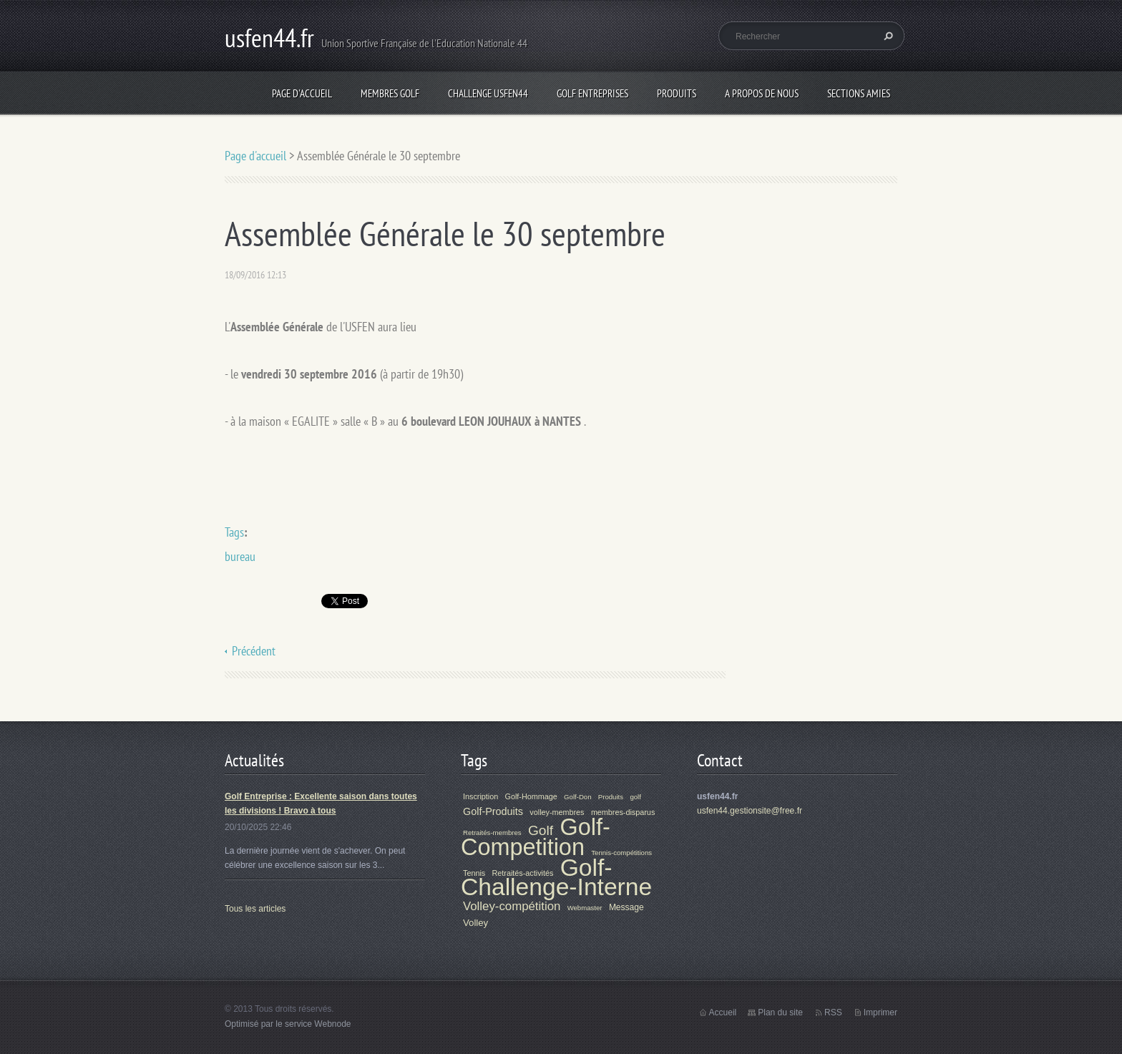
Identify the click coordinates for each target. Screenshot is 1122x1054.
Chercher (886, 36)
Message (626, 907)
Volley (475, 922)
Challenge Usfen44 (488, 93)
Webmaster (585, 908)
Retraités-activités (523, 873)
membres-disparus (623, 812)
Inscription (480, 796)
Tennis (474, 873)
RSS (833, 1012)
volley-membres (557, 812)
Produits (676, 93)
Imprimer (880, 1012)
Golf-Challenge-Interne (556, 877)
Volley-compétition (511, 906)
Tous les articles (255, 909)
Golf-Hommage (531, 796)
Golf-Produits (493, 811)
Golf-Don (577, 797)
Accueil (723, 1012)
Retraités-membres (492, 832)
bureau (240, 556)
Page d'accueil (302, 93)
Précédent (253, 651)
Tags (234, 532)
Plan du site (780, 1012)
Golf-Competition (535, 837)
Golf (540, 830)
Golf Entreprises (592, 93)
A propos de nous (762, 93)
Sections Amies (858, 93)
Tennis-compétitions (621, 853)
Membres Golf (390, 93)
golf (635, 797)
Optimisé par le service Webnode (288, 1024)
